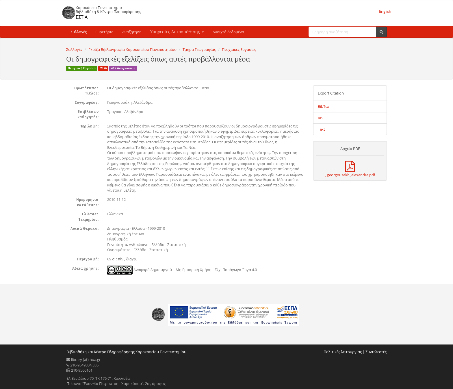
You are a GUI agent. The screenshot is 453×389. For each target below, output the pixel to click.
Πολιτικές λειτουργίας (343, 351)
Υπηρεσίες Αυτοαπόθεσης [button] (177, 31)
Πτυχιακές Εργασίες (239, 49)
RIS (320, 118)
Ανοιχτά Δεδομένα (228, 31)
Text (321, 129)
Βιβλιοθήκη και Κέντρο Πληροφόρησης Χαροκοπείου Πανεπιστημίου (126, 351)
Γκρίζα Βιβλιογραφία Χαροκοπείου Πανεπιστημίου (132, 49)
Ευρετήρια (104, 31)
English (385, 11)
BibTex (323, 106)
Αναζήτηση (132, 31)
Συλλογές (78, 31)
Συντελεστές (376, 351)
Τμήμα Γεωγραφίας (199, 49)
